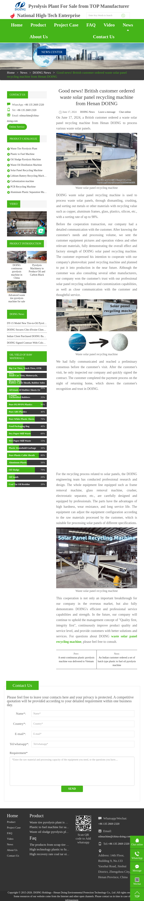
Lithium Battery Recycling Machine (28, 175)
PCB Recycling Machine (23, 186)
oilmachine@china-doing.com (114, 836)
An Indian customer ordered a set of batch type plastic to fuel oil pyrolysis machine (117, 661)
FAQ (91, 24)
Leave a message (106, 112)
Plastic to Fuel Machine (22, 154)
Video (109, 24)
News (128, 24)
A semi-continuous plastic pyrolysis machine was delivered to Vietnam (76, 659)
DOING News (42, 72)
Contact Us (104, 36)
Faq (33, 838)
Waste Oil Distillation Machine (26, 165)
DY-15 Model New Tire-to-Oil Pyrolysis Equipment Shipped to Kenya (43, 323)
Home (17, 24)
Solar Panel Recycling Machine (26, 170)
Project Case (66, 24)
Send (72, 788)
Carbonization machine (22, 181)
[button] (42, 224)
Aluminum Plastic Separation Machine (30, 192)
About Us (39, 36)
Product (38, 24)
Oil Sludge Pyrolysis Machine (25, 159)
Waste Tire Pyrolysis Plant (23, 148)
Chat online (125, 112)
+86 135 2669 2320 (34, 104)
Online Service (17, 126)
